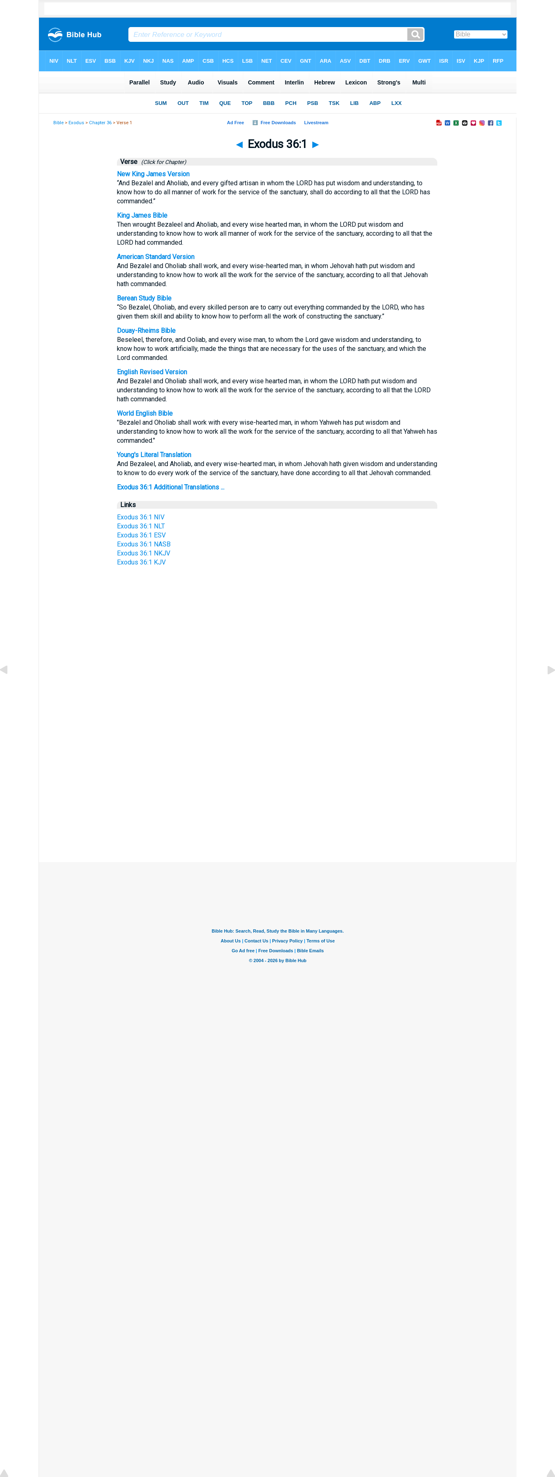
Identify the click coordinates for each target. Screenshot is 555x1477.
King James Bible (142, 215)
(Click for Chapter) (162, 162)
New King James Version (153, 174)
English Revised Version (152, 372)
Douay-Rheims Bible (146, 331)
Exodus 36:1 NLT (141, 526)
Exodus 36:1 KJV (141, 562)
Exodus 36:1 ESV (141, 535)
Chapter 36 (100, 122)
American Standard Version (155, 257)
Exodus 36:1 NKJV (143, 553)
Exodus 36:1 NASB (144, 544)
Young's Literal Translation (154, 455)
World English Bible (145, 413)
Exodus (76, 122)
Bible (58, 122)
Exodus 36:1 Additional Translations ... (170, 487)
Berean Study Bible (144, 298)
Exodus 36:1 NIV (140, 517)
